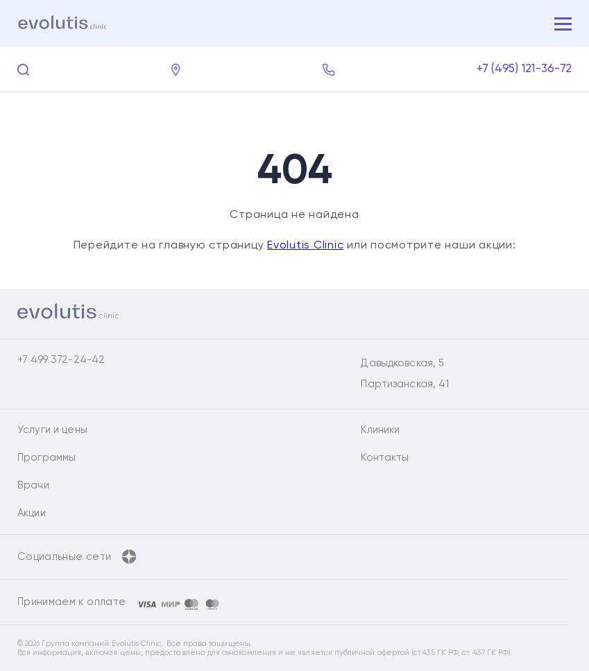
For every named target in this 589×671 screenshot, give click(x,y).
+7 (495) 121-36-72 (524, 69)
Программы (46, 457)
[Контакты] (176, 69)
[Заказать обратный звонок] (328, 69)
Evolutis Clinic (305, 245)
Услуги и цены (52, 430)
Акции (31, 513)
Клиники (380, 430)
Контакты (385, 457)
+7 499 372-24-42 (61, 360)
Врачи (33, 485)
